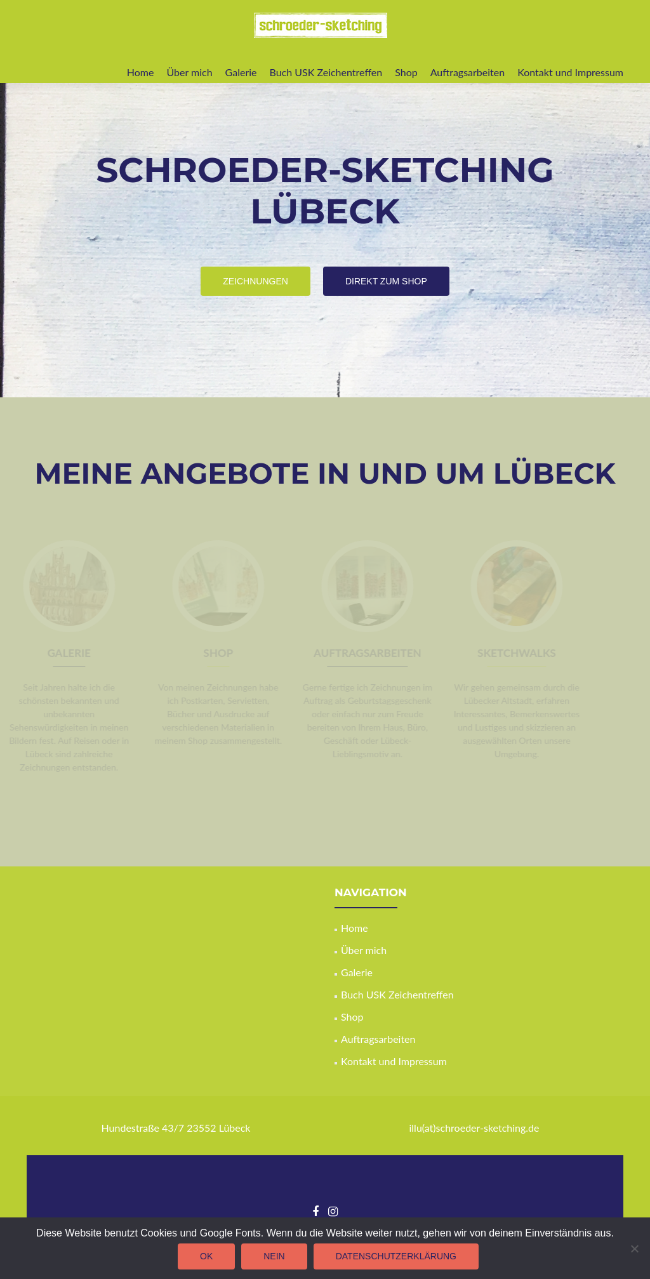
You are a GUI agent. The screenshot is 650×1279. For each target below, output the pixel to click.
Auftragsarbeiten (467, 72)
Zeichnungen (259, 280)
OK (206, 1256)
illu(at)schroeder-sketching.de (474, 1128)
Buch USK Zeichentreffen (326, 72)
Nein (273, 1256)
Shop (406, 72)
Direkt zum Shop (391, 280)
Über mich (189, 72)
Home (140, 72)
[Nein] (634, 1248)
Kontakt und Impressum (570, 72)
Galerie (241, 72)
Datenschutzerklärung (396, 1256)
